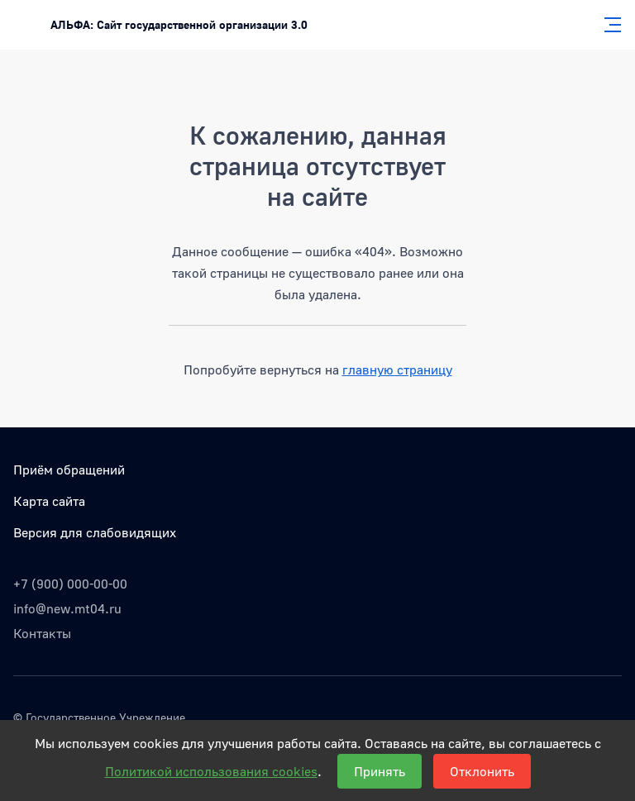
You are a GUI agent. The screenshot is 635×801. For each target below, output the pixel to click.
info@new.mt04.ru (67, 608)
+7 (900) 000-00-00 (70, 583)
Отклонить (482, 771)
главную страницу (397, 369)
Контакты (42, 633)
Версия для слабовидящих (94, 532)
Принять (379, 771)
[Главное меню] (608, 24)
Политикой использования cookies (211, 771)
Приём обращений (69, 469)
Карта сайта (49, 501)
